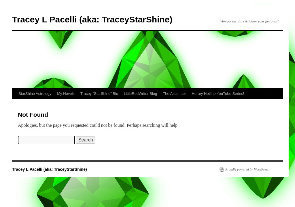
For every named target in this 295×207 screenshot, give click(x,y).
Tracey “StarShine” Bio (99, 93)
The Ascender (174, 93)
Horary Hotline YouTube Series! (218, 93)
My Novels (66, 93)
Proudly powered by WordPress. (247, 169)
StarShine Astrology (34, 93)
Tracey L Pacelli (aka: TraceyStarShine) (92, 19)
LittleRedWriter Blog (140, 93)
